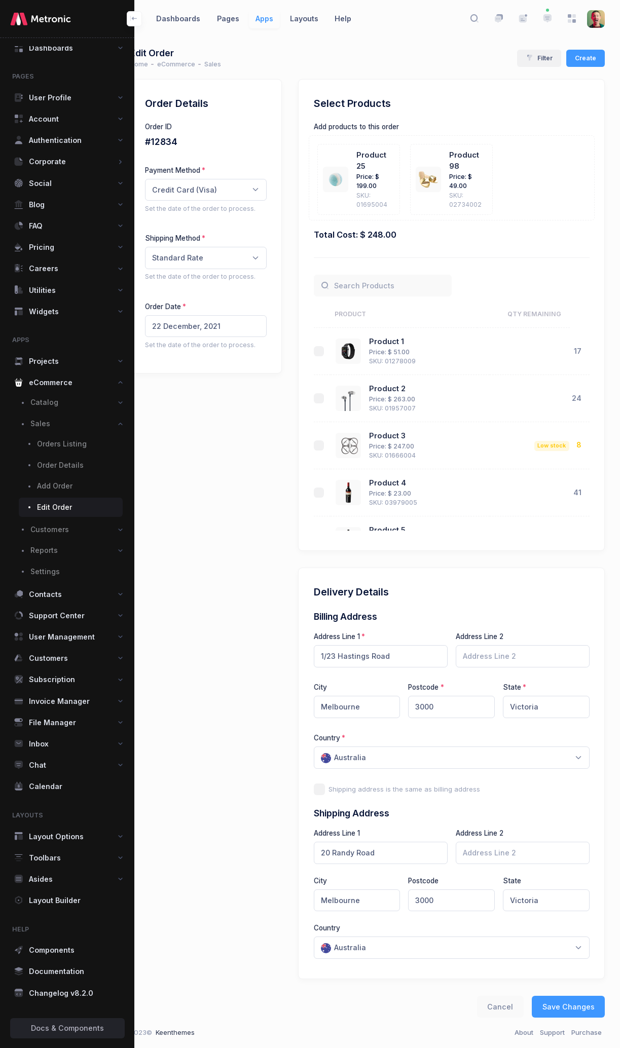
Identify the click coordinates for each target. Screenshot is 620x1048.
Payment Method (192, 170)
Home (159, 64)
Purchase (586, 1032)
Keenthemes (194, 1032)
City (340, 687)
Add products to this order (376, 127)
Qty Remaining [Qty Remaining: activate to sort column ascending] (554, 314)
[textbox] (363, 757)
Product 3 (406, 435)
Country (347, 738)
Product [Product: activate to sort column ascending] (370, 314)
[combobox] (225, 190)
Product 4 (406, 483)
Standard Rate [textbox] (197, 257)
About (524, 1032)
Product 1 (405, 341)
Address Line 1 (357, 636)
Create (585, 58)
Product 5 (406, 530)
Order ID (178, 127)
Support (552, 1032)
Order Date (183, 307)
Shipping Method (192, 238)
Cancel (500, 1006)
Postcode (437, 687)
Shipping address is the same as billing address (424, 789)
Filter (539, 58)
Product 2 (406, 388)
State (518, 687)
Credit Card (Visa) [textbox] (204, 189)
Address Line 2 (489, 636)
